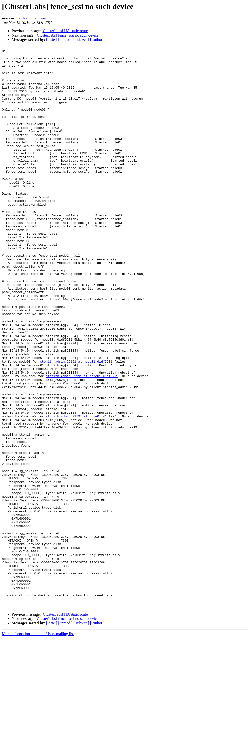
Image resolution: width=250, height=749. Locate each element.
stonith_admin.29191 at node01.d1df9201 (76, 424)
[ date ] (51, 39)
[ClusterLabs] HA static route (65, 31)
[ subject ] (81, 39)
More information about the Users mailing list (38, 745)
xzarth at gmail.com (30, 18)
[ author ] (97, 39)
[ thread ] (65, 39)
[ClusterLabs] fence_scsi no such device (67, 35)
